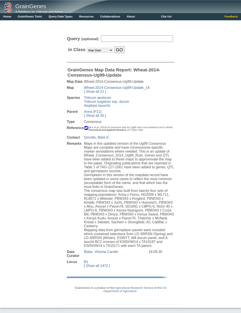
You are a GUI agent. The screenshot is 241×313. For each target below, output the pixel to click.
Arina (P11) (93, 112)
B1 (86, 262)
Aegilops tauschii (97, 105)
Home (7, 16)
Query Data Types (61, 16)
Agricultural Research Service (134, 287)
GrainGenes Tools (30, 16)
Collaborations (110, 16)
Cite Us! (166, 16)
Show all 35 (95, 115)
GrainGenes (30, 6)
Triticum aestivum (97, 98)
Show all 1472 (97, 266)
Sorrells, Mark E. (97, 137)
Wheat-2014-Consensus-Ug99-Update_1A (117, 87)
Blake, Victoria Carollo (101, 252)
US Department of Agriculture (135, 289)
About (131, 16)
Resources (86, 16)
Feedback (231, 16)
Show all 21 (95, 91)
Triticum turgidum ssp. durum (106, 101)
